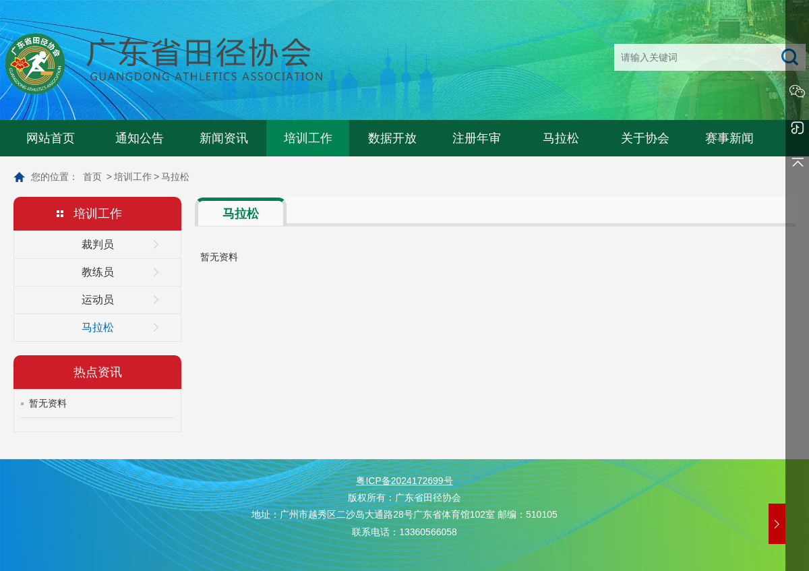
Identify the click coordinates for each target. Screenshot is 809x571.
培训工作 (308, 138)
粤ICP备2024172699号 (404, 480)
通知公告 (139, 138)
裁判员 (98, 244)
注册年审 (476, 138)
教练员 (98, 272)
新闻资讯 (224, 138)
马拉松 (561, 138)
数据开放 (392, 138)
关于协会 (645, 138)
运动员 (98, 299)
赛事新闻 (729, 138)
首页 (92, 176)
